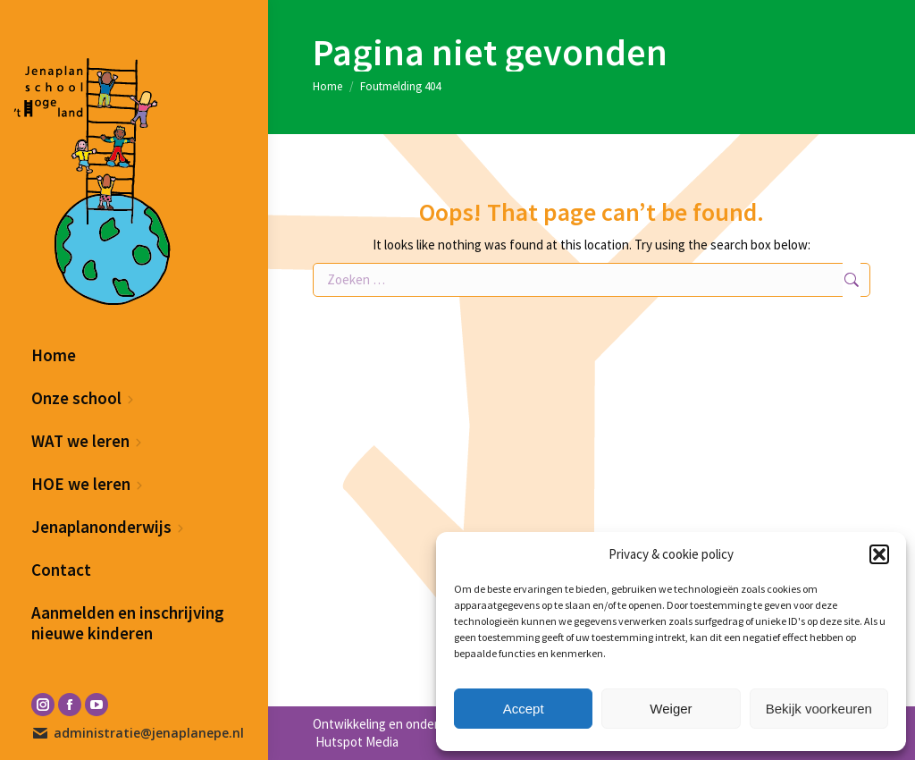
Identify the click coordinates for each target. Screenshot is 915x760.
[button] (879, 554)
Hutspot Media (356, 741)
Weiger (671, 708)
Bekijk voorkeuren (819, 708)
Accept (523, 708)
